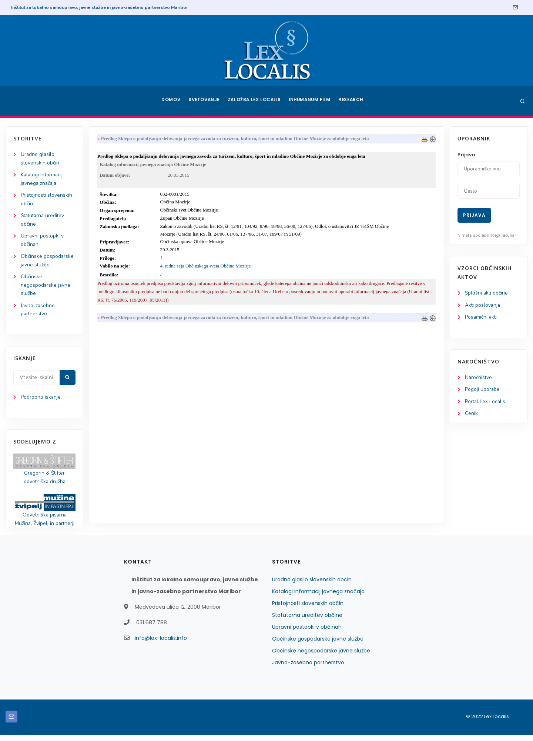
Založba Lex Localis (255, 101)
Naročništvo (479, 378)
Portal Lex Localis (485, 402)
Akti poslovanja (483, 305)
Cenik (471, 415)
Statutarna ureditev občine (307, 621)
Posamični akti (481, 317)
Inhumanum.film (310, 101)
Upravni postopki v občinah (307, 633)
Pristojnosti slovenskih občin (307, 609)
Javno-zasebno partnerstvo (308, 668)
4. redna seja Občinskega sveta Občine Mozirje (206, 267)
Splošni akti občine (487, 293)
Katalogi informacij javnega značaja (318, 597)
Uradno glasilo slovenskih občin (312, 585)
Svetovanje (205, 101)
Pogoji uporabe (482, 390)
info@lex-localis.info (161, 644)
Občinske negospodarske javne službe (46, 288)
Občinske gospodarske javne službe (317, 644)
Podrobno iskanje (41, 401)
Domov (170, 101)
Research (352, 101)
